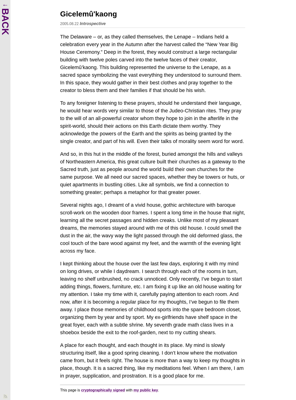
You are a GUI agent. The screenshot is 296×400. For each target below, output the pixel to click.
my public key (145, 390)
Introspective (93, 23)
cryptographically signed (103, 390)
